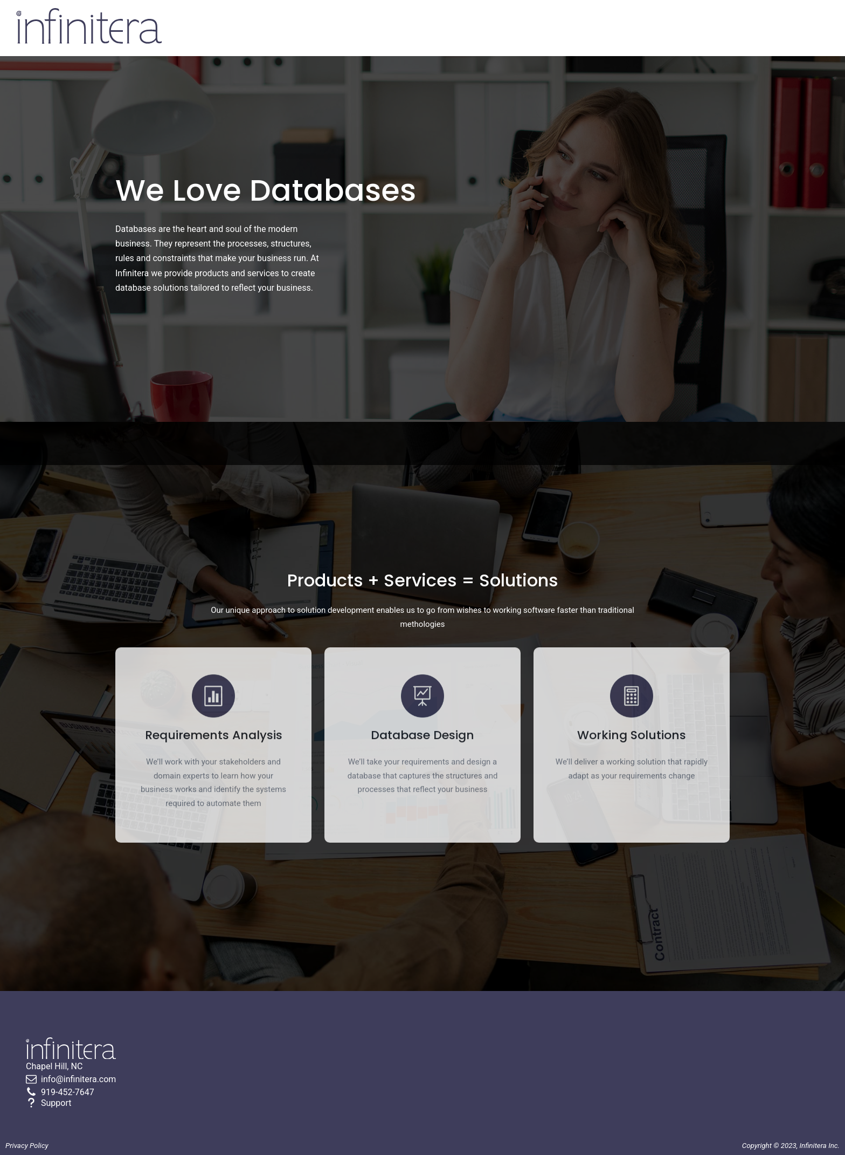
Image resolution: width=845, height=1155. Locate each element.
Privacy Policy (27, 1146)
